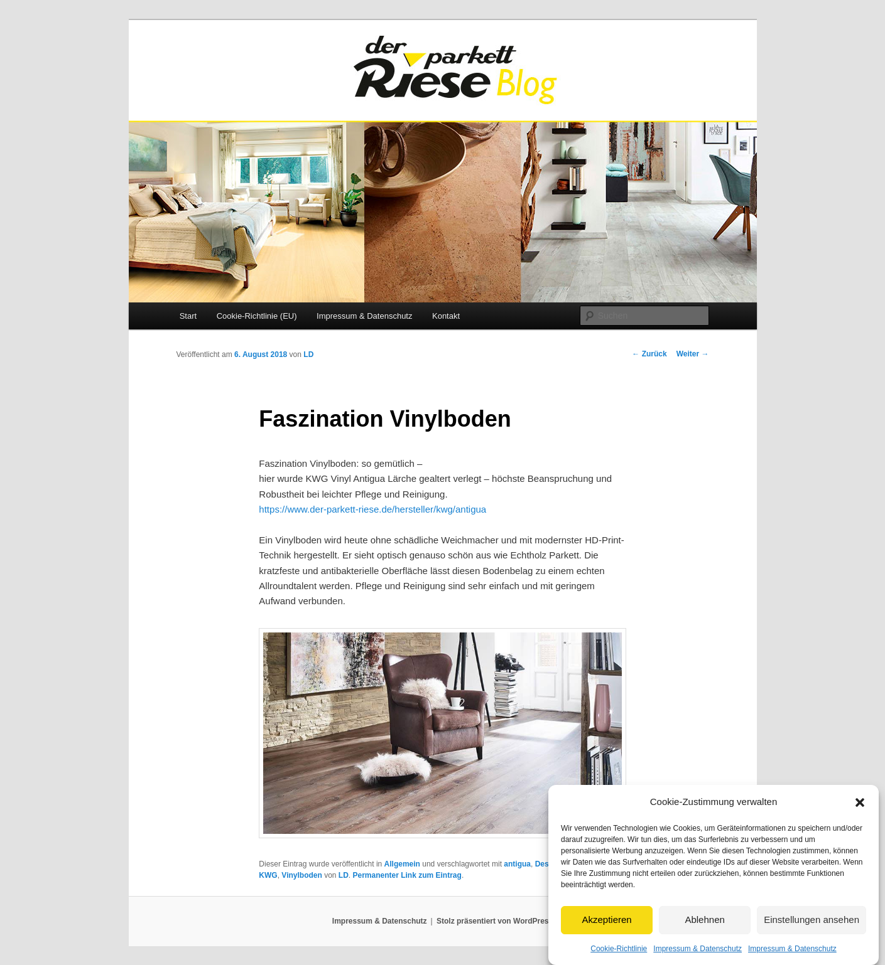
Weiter (692, 353)
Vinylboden (301, 875)
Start (188, 316)
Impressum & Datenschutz (364, 316)
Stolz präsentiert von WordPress (495, 921)
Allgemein (402, 864)
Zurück (649, 353)
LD (308, 354)
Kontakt (446, 316)
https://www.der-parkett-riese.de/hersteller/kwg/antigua (372, 509)
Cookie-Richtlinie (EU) (257, 316)
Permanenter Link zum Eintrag (407, 875)
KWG (268, 875)
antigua (517, 864)
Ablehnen (704, 933)
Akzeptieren (606, 933)
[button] (860, 816)
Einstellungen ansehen (811, 933)
